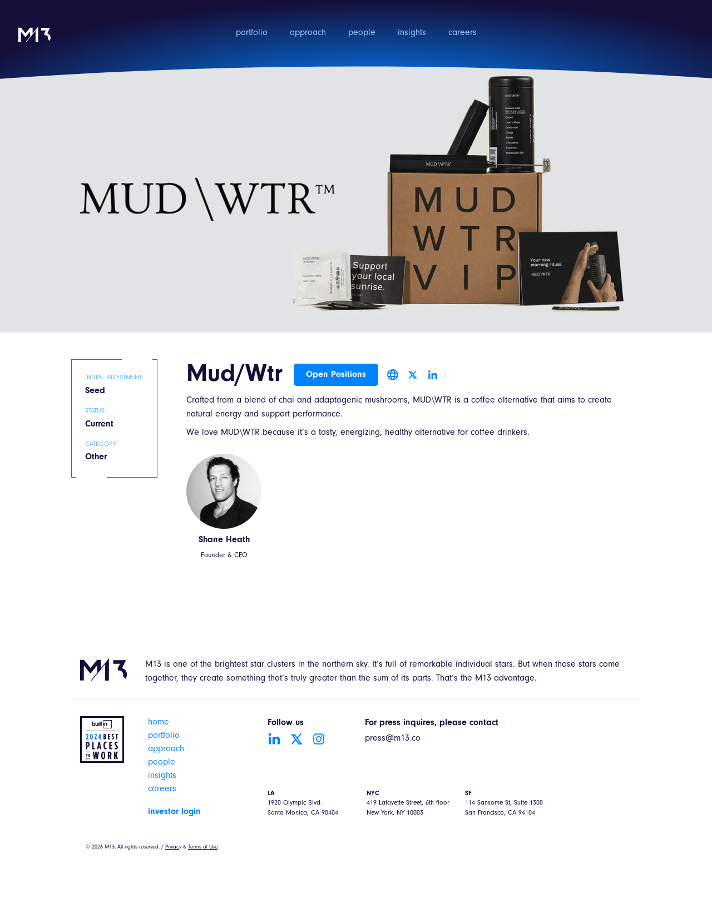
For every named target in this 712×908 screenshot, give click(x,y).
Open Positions (336, 374)
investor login (174, 811)
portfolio (252, 33)
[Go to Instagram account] (318, 739)
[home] (34, 42)
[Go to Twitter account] (296, 739)
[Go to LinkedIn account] (274, 739)
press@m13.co (393, 739)
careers (462, 33)
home (158, 722)
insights (412, 33)
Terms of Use (202, 847)
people (361, 33)
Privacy (173, 847)
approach (308, 33)
